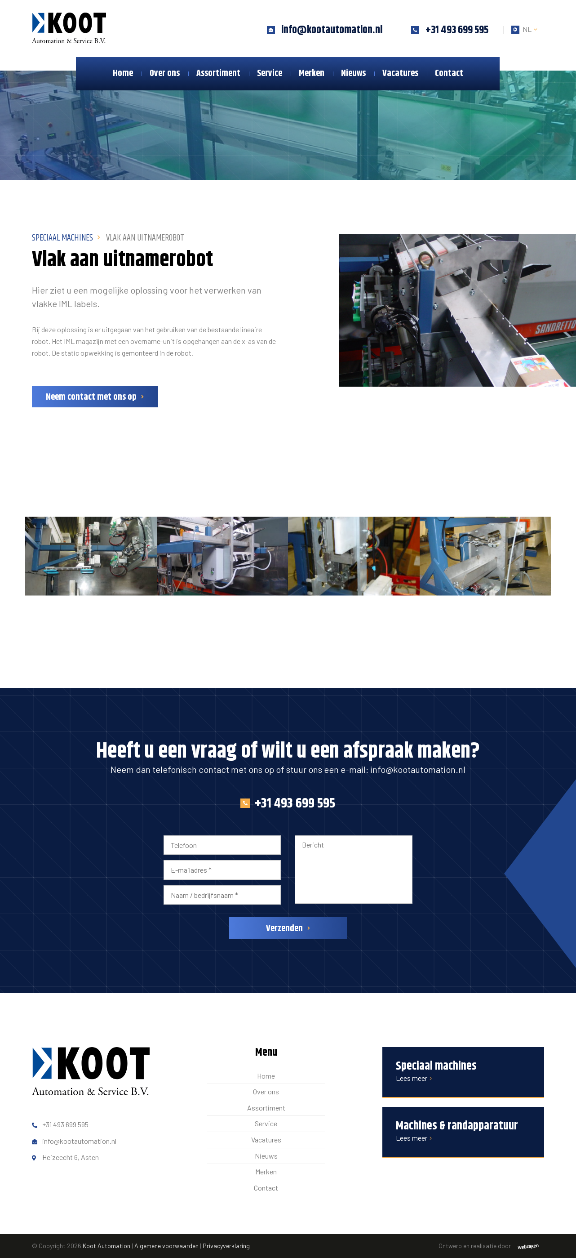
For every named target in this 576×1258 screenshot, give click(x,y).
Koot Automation (106, 1245)
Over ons (165, 73)
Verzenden (284, 929)
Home (123, 73)
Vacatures (400, 73)
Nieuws (353, 73)
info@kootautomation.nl (417, 769)
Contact (449, 73)
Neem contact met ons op (91, 397)
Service (269, 73)
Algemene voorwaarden (166, 1245)
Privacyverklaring (226, 1245)
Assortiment (218, 73)
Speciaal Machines (62, 238)
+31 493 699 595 (287, 804)
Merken (311, 73)
